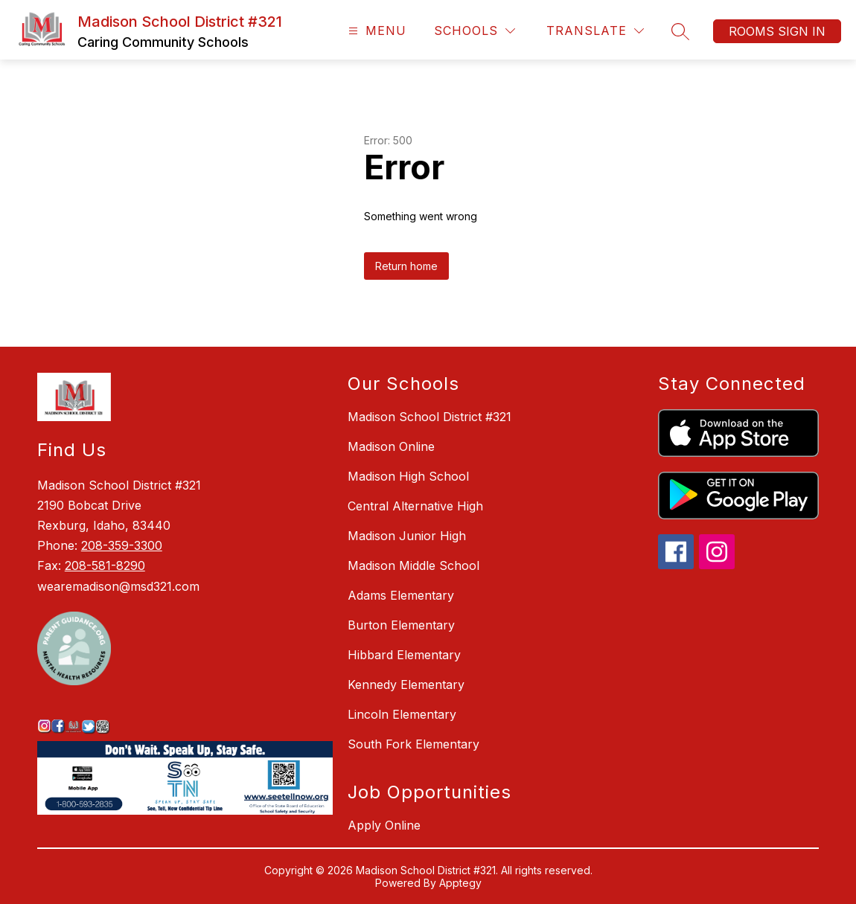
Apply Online (384, 825)
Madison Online (391, 446)
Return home (406, 266)
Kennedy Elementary (406, 684)
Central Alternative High (415, 506)
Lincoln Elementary (402, 714)
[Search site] (680, 31)
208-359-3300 (121, 545)
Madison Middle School (413, 565)
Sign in (801, 31)
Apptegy (460, 882)
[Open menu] (375, 31)
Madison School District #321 (429, 416)
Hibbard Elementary (404, 654)
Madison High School (408, 476)
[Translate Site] (595, 31)
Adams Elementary (401, 595)
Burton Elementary (401, 625)
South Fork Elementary (413, 744)
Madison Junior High (407, 535)
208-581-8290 (105, 565)
